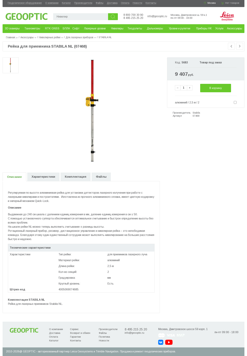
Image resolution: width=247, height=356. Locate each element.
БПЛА (66, 28)
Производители (83, 3)
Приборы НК (204, 28)
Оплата (125, 3)
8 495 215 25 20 (133, 17)
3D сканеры (12, 28)
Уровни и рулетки (179, 28)
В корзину (215, 88)
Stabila (196, 112)
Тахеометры (32, 28)
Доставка (112, 3)
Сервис (74, 329)
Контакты (151, 3)
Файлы (99, 3)
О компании (51, 3)
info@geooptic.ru (157, 16)
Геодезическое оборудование (25, 3)
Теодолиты (134, 28)
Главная (12, 37)
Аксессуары (234, 28)
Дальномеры (155, 28)
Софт (76, 28)
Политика (104, 336)
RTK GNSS (52, 28)
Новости (137, 3)
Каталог (66, 3)
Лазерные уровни (95, 28)
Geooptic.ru (26, 15)
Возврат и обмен (80, 332)
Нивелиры (117, 28)
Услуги (219, 28)
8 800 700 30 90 (133, 14)
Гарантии (75, 336)
